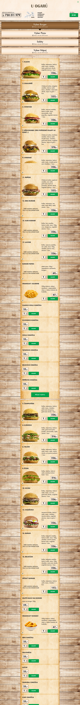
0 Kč (74, 15)
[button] (45, 76)
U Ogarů (40, 5)
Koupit (53, 77)
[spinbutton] (43, 76)
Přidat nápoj (40, 395)
